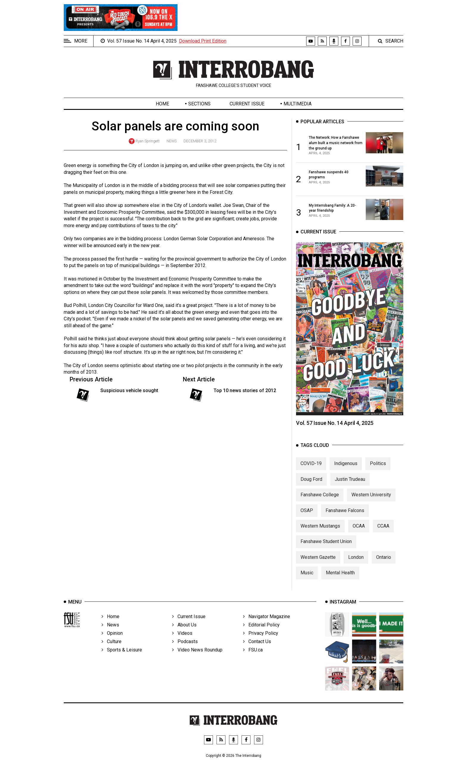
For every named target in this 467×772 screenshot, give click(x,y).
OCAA (359, 531)
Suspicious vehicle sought (129, 390)
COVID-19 (311, 469)
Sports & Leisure (122, 658)
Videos (182, 641)
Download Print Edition (202, 41)
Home (162, 104)
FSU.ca (253, 658)
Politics (378, 469)
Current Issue (247, 104)
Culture (112, 650)
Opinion (112, 641)
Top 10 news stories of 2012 (245, 390)
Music (307, 578)
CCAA (383, 531)
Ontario (383, 563)
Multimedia (298, 104)
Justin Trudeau (350, 485)
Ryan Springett (148, 141)
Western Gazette (318, 563)
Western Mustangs (320, 531)
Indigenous (345, 469)
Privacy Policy (260, 641)
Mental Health (340, 578)
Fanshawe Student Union (326, 547)
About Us (184, 633)
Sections (199, 104)
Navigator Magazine (266, 625)
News (171, 141)
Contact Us (257, 650)
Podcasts (185, 650)
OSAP (307, 516)
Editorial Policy (261, 633)
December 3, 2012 (199, 141)
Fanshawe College (320, 500)
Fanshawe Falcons (345, 516)
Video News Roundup (197, 658)
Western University (371, 500)
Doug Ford (311, 485)
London (356, 563)
